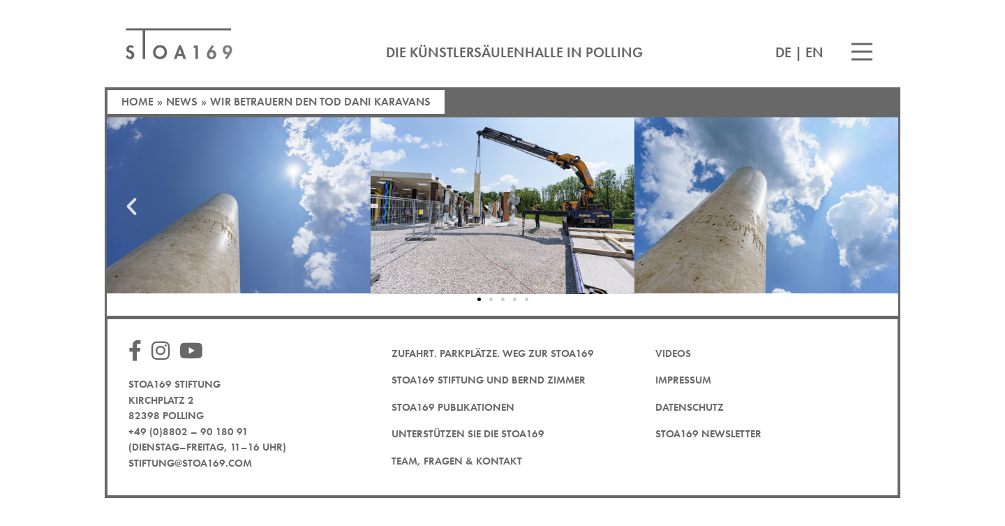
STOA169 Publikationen (453, 407)
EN (814, 52)
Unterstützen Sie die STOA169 (468, 434)
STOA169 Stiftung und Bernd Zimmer (489, 380)
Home (137, 101)
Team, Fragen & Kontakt (457, 461)
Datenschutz (689, 407)
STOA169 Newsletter (708, 434)
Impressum (683, 380)
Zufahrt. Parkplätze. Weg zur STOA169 (493, 353)
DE (783, 52)
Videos (673, 353)
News (182, 101)
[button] (131, 205)
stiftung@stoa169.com (190, 463)
